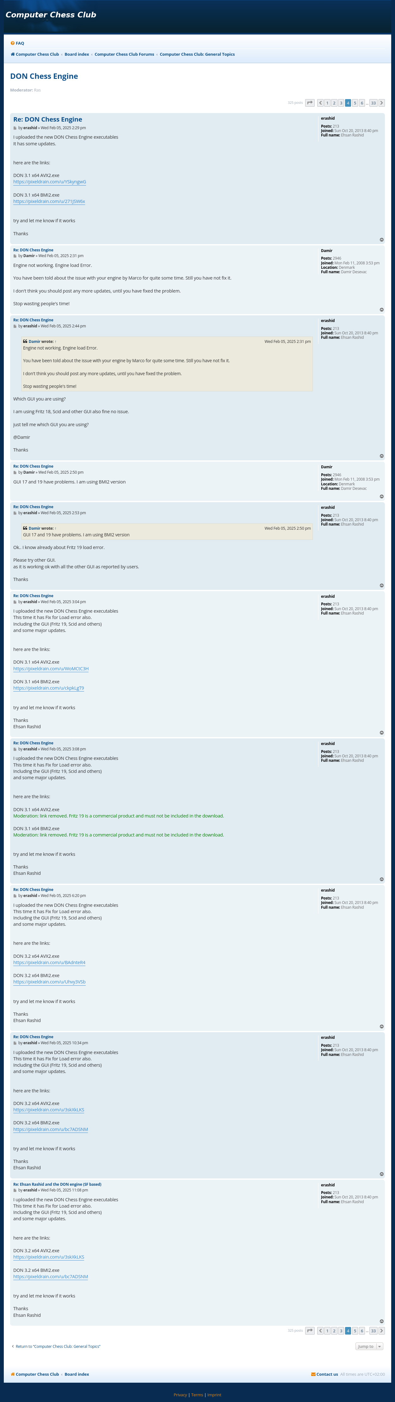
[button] (310, 103)
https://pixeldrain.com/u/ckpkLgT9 (48, 688)
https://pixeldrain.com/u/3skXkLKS (48, 1110)
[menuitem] (17, 43)
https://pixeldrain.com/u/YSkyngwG (49, 182)
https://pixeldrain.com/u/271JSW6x (49, 201)
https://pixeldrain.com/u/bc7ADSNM (50, 1129)
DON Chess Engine (44, 76)
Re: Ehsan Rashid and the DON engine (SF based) (57, 1184)
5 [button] (355, 103)
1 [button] (327, 103)
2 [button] (334, 103)
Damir (34, 341)
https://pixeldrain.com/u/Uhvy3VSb (49, 982)
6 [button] (362, 103)
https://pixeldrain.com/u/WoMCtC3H (51, 669)
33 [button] (373, 103)
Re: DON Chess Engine (47, 119)
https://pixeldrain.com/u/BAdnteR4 (49, 962)
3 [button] (341, 103)
